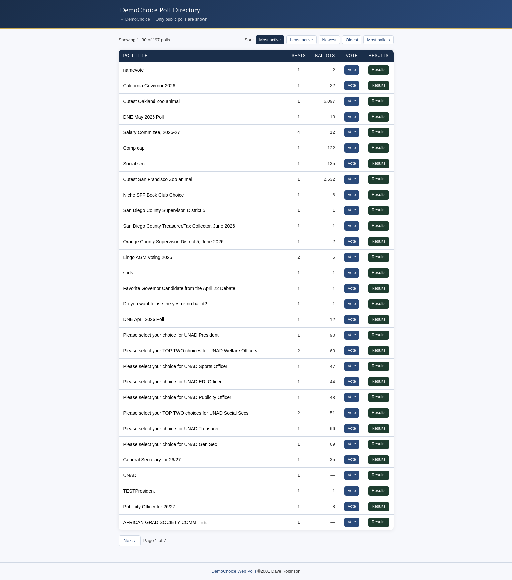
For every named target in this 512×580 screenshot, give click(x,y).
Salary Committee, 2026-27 (151, 132)
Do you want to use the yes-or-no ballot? (165, 303)
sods (128, 272)
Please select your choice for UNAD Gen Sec (170, 444)
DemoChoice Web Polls (234, 571)
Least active (301, 39)
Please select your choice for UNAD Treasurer (171, 428)
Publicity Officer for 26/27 (149, 506)
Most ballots (378, 39)
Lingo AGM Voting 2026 (147, 257)
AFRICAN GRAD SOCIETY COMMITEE (165, 522)
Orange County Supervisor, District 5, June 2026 (173, 241)
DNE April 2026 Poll (143, 319)
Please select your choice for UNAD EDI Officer (172, 381)
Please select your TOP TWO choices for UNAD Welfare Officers (190, 350)
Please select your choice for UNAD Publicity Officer (177, 397)
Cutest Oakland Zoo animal (151, 101)
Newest (329, 39)
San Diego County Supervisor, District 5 (164, 210)
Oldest (352, 39)
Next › (130, 540)
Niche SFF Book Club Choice (153, 195)
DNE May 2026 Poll (143, 117)
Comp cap (134, 148)
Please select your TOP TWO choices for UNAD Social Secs (186, 413)
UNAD (130, 475)
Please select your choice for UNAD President (171, 335)
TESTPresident (139, 491)
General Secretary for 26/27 (152, 459)
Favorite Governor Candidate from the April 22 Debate (179, 288)
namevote (133, 70)
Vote (352, 69)
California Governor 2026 (149, 85)
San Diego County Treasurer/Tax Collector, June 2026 (179, 226)
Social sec (134, 163)
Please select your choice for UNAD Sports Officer (175, 366)
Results (379, 69)
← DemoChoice (135, 19)
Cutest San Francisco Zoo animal (157, 179)
